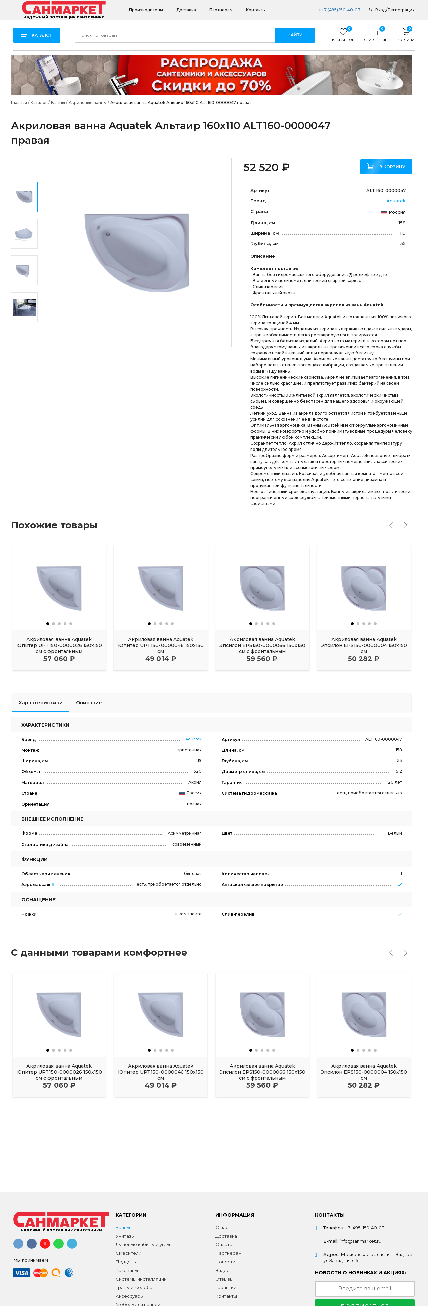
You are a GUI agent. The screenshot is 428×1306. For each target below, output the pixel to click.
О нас (221, 1227)
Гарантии (225, 1287)
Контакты (256, 9)
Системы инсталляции (141, 1279)
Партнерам (221, 9)
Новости (225, 1261)
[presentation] (391, 525)
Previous (24, 167)
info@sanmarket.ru (360, 1241)
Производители (146, 9)
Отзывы (224, 1279)
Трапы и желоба (134, 1287)
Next (24, 338)
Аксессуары (130, 1296)
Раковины (127, 1270)
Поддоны (126, 1261)
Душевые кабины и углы (143, 1244)
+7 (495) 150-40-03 (339, 9)
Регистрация (401, 9)
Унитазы (125, 1236)
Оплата (223, 1244)
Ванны (123, 1227)
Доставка (186, 9)
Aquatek (396, 200)
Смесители (128, 1253)
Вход (380, 9)
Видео (222, 1270)
